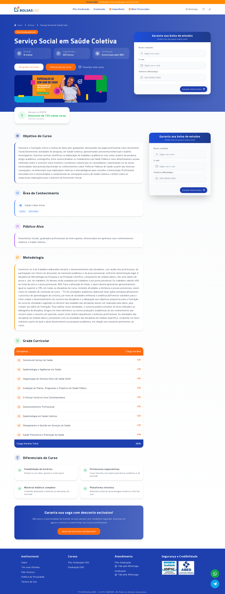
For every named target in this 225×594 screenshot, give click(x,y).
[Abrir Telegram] (215, 584)
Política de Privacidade (32, 576)
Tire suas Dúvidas (30, 567)
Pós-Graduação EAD (78, 562)
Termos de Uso (29, 581)
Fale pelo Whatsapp (126, 566)
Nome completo (146, 47)
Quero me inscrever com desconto (79, 531)
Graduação (99, 9)
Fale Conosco (28, 572)
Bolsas (31, 25)
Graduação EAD (76, 567)
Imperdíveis (117, 9)
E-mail (141, 59)
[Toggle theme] (209, 9)
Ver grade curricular (29, 67)
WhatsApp (192, 9)
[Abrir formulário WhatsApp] (215, 573)
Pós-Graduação (81, 9)
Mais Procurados (139, 9)
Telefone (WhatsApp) (148, 71)
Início (18, 25)
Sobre (24, 562)
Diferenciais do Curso (60, 67)
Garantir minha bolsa (193, 89)
